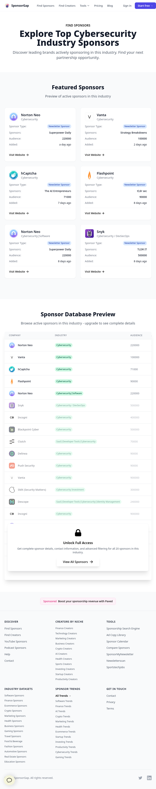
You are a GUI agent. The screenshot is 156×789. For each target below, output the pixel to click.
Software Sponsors (14, 695)
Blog (110, 5)
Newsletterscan (116, 660)
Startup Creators (64, 674)
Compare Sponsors (118, 647)
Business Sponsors (14, 726)
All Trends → (63, 695)
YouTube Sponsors (15, 641)
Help (7, 654)
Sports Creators (63, 664)
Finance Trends (63, 706)
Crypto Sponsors (13, 710)
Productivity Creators (66, 679)
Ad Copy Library (116, 635)
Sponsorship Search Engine (123, 628)
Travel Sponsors (12, 736)
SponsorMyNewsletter (120, 654)
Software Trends (63, 701)
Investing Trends (64, 741)
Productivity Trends (65, 747)
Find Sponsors (45, 5)
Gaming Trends (63, 757)
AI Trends (60, 711)
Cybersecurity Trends (66, 752)
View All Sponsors (78, 562)
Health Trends (62, 726)
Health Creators (63, 658)
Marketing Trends (64, 721)
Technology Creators (66, 633)
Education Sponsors (14, 761)
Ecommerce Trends (65, 731)
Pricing (98, 5)
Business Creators (64, 643)
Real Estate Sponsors (15, 756)
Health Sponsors (13, 720)
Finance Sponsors (13, 700)
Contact (9, 660)
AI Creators (61, 653)
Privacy (111, 702)
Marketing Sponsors (14, 715)
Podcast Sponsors (15, 647)
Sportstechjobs (116, 667)
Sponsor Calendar (117, 641)
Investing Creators (65, 669)
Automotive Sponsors (15, 751)
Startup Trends (63, 736)
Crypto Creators (63, 648)
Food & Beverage (13, 741)
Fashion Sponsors (13, 746)
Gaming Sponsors (13, 731)
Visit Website (19, 155)
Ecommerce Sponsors (15, 705)
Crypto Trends (62, 716)
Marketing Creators (65, 638)
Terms (110, 708)
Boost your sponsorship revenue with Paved (85, 601)
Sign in (127, 5)
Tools (85, 5)
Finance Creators (64, 628)
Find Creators (67, 5)
